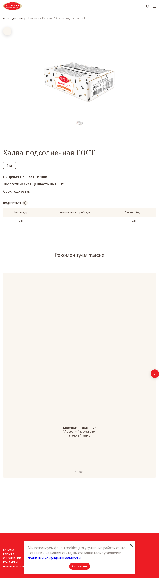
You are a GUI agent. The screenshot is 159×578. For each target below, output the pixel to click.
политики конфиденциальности (54, 558)
